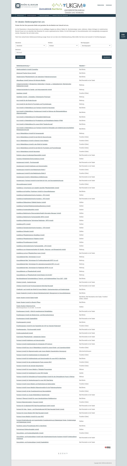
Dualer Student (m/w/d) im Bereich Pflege (28, 302)
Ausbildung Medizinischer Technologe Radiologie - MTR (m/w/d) (35, 220)
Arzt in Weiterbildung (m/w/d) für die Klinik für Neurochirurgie (34, 137)
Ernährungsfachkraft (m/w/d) (25, 333)
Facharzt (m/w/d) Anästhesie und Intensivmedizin (31, 340)
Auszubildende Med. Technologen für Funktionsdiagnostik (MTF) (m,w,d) (37, 260)
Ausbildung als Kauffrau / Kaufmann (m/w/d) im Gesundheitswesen (36, 191)
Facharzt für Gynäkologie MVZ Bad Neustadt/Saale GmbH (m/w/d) (36, 405)
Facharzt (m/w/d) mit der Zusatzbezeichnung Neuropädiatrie (34, 391)
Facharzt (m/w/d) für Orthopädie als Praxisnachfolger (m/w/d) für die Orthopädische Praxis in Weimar (46, 376)
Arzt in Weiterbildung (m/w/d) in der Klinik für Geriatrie (32, 144)
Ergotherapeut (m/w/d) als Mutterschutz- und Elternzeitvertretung (35, 315)
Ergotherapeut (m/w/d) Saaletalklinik (27, 318)
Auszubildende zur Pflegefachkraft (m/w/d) (29, 271)
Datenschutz (100, 5)
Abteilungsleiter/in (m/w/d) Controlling (27, 69)
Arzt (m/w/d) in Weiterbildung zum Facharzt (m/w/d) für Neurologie (36, 107)
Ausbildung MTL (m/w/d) (24, 224)
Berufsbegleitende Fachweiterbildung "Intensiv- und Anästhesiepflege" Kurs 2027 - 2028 (42, 278)
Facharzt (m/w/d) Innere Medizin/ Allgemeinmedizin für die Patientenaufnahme (39, 387)
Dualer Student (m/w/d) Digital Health (27, 297)
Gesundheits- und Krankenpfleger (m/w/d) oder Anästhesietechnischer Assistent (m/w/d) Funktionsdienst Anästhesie (47, 437)
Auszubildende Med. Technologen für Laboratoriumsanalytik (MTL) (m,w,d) (38, 264)
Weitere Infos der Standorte (60, 15)
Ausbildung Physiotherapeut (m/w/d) (27, 242)
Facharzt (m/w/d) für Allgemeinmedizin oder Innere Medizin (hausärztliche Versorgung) (41, 351)
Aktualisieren (107, 57)
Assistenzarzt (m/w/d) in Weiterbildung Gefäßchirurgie (32, 177)
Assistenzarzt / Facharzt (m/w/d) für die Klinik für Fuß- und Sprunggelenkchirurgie (40, 180)
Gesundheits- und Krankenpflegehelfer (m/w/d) (30, 433)
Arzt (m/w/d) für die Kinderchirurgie (27, 100)
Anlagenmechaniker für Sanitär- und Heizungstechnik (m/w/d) (34, 89)
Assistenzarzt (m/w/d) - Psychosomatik (28, 162)
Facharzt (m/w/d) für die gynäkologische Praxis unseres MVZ (34, 362)
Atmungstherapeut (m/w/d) (24, 184)
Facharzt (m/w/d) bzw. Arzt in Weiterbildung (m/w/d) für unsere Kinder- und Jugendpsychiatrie (43, 347)
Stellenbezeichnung (23, 65)
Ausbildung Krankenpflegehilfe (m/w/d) (28, 209)
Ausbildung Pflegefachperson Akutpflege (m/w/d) (30, 235)
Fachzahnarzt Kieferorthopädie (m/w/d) (28, 429)
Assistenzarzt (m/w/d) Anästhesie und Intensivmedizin (32, 166)
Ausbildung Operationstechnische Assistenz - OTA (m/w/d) (33, 227)
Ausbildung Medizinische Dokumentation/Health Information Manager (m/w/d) (39, 213)
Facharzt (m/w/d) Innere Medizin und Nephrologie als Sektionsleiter (36, 384)
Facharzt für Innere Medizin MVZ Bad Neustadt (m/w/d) (32, 413)
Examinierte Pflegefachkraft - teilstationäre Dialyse (31, 336)
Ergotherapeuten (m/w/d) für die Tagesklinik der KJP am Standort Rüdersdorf (39, 326)
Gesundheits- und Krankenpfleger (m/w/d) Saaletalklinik (33, 442)
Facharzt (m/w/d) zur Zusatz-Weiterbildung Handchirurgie (33, 394)
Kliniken (50, 42)
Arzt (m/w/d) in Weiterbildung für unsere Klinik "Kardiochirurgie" (35, 124)
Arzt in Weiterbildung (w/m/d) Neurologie (28, 151)
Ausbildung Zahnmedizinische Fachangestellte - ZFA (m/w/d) (34, 246)
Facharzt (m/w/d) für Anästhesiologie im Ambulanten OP (33, 355)
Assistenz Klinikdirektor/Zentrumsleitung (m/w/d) (30, 158)
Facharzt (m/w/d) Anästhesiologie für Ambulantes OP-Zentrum (34, 344)
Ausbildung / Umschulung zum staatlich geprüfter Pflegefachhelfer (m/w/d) (38, 188)
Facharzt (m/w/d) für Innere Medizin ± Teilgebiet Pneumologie (34, 369)
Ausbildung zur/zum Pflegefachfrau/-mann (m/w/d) (31, 253)
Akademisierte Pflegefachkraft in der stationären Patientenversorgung (36, 76)
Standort (82, 65)
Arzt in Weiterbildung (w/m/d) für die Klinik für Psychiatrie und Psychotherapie (39, 148)
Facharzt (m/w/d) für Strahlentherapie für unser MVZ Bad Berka (35, 380)
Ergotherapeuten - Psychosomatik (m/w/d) (29, 329)
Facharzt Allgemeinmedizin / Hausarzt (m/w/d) (30, 402)
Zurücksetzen (20, 57)
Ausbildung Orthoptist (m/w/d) (25, 231)
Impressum (109, 5)
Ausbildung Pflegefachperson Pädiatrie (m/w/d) (30, 238)
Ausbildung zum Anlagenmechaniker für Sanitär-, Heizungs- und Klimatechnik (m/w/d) (41, 249)
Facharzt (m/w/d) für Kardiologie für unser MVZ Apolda (32, 373)
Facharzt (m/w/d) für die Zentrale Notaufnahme (30, 365)
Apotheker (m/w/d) (22, 93)
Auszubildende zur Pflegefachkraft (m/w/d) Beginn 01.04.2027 (34, 275)
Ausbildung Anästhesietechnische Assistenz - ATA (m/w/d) (33, 195)
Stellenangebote (31, 15)
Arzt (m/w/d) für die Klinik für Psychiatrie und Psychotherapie (34, 104)
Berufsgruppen (85, 42)
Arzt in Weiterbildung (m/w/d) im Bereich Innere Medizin (33, 140)
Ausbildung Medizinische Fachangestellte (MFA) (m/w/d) (33, 217)
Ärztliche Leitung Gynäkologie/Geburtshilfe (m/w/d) (31, 155)
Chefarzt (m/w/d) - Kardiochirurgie (26, 282)
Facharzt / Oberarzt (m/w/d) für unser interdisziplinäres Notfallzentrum (37, 398)
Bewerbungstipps (44, 15)
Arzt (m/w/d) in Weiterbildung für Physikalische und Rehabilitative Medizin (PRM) (40, 120)
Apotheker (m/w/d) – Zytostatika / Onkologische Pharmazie (33, 97)
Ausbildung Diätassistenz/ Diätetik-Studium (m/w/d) (31, 202)
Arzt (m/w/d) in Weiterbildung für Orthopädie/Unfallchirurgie (33, 117)
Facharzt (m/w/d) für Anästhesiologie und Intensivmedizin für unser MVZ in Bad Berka (41, 358)
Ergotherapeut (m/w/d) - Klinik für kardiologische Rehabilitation (34, 311)
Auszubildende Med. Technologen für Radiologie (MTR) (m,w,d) (35, 267)
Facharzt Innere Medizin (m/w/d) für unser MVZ (30, 416)
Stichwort (18, 49)
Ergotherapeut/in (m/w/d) (24, 322)
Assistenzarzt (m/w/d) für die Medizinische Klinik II (31, 169)
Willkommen (20, 15)
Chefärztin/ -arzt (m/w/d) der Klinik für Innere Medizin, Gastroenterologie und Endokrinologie (43, 289)
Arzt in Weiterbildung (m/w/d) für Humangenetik (30, 133)
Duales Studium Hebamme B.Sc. (26, 306)
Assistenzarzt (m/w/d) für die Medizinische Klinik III (31, 173)
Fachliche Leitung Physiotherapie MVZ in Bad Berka (31, 425)
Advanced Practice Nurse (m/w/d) (26, 73)
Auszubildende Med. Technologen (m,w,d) (29, 256)
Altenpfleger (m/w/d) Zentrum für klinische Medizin (31, 80)
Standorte (18, 42)
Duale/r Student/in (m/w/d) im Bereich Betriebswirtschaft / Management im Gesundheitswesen (43, 293)
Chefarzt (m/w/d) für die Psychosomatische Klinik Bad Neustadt (35, 286)
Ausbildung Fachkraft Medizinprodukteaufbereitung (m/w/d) (33, 206)
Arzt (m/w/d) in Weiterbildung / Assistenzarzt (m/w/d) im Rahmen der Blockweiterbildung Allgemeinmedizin (42, 112)
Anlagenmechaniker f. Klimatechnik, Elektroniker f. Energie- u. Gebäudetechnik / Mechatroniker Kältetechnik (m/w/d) (44, 85)
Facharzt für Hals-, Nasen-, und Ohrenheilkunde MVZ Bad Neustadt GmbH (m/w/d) (40, 409)
